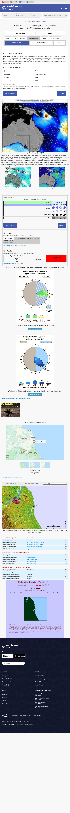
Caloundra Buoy (31, 561)
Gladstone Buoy (31, 557)
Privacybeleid (19, 724)
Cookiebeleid (29, 724)
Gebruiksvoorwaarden (8, 724)
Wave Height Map (52, 188)
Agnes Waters (31, 549)
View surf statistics (35, 329)
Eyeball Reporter (40, 682)
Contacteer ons (37, 715)
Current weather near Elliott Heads (13, 263)
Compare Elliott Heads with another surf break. (16, 398)
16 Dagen (50, 33)
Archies (29, 540)
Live (14, 38)
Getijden (22, 38)
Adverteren (14, 715)
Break (31, 13)
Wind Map (18, 188)
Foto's (59, 42)
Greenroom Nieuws (8, 682)
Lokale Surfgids (33, 38)
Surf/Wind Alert (55, 38)
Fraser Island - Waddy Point (35, 544)
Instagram (5, 697)
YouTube (5, 703)
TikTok (4, 700)
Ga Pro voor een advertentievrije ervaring (35, 21)
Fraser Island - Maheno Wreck (35, 542)
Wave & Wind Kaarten (9, 679)
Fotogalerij (5, 685)
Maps (7, 38)
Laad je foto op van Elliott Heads (12, 477)
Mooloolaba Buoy (32, 559)
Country (4, 13)
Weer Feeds (39, 685)
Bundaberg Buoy (32, 555)
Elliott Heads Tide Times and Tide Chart (14, 245)
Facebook (5, 694)
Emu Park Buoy (31, 563)
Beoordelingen (41, 42)
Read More (18, 166)
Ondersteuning (25, 715)
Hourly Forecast (20, 33)
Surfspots (5, 676)
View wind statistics (35, 394)
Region (17, 13)
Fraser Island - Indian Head (34, 546)
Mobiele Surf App (40, 679)
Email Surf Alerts (40, 676)
